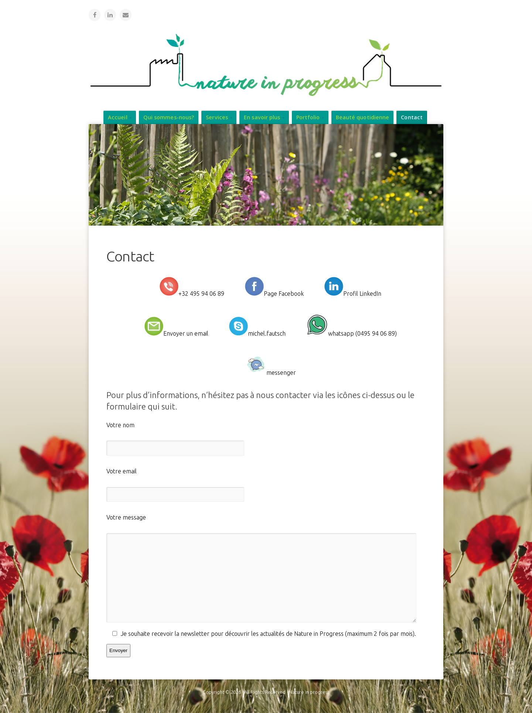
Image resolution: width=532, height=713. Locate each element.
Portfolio (308, 116)
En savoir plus (262, 116)
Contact (412, 116)
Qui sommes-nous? (168, 116)
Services (217, 116)
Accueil (117, 116)
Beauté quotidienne (362, 116)
